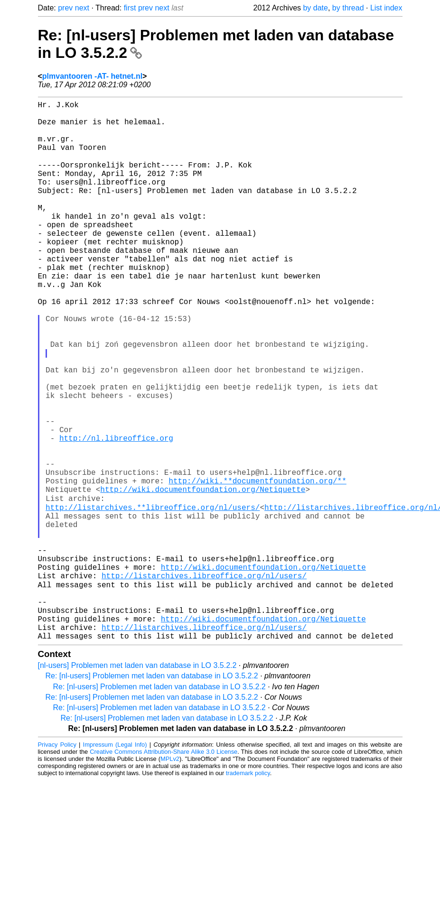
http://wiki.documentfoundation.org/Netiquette (202, 576)
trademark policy (248, 890)
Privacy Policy (57, 862)
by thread (348, 8)
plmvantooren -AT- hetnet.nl (92, 76)
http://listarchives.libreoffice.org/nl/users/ (204, 680)
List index (386, 8)
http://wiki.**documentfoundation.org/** (257, 565)
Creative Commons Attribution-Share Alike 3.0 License (163, 869)
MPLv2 (169, 876)
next (82, 8)
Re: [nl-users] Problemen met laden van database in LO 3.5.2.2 (152, 793)
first (130, 8)
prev (65, 8)
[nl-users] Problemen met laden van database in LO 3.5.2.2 (137, 783)
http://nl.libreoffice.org (116, 513)
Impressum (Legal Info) (115, 862)
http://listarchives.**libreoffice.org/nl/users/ (153, 597)
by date (315, 8)
